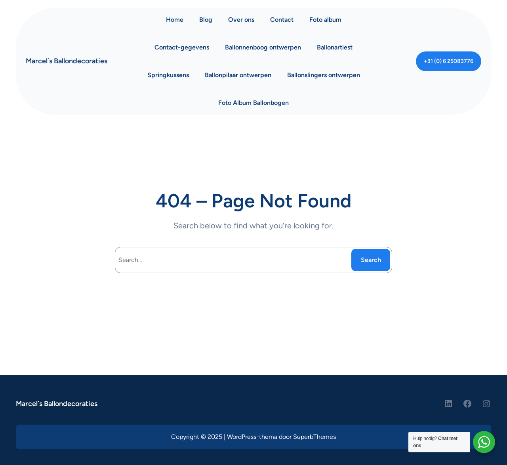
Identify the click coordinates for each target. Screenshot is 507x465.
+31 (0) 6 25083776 (448, 61)
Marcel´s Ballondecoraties (66, 61)
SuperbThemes (314, 436)
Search (371, 260)
